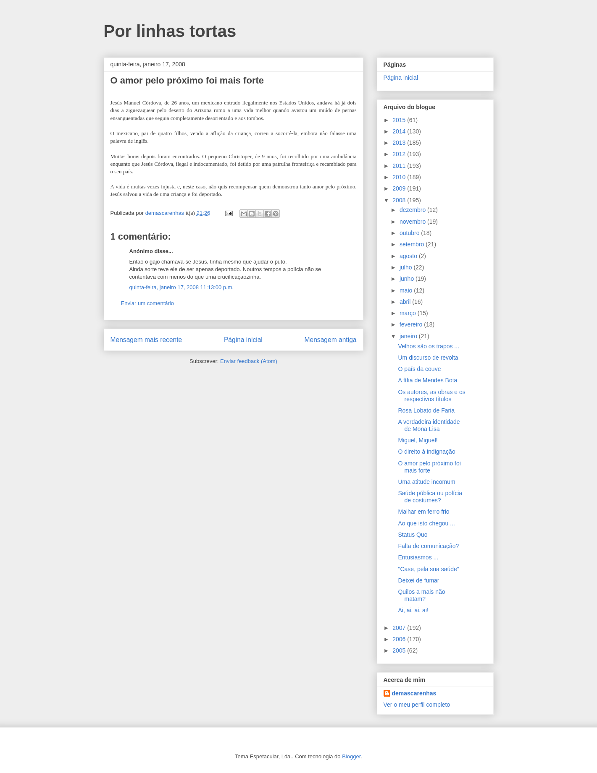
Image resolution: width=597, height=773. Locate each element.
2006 (399, 639)
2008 (399, 200)
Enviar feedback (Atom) (248, 361)
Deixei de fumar (418, 580)
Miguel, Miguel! (417, 440)
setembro (413, 244)
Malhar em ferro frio (423, 511)
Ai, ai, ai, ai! (413, 610)
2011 (399, 165)
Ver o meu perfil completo (417, 704)
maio (407, 290)
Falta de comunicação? (428, 546)
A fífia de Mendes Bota (427, 380)
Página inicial (243, 339)
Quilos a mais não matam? (421, 595)
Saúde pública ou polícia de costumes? (430, 497)
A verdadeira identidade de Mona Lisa (429, 425)
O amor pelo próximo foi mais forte (429, 467)
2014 (399, 131)
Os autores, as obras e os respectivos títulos (431, 395)
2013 (399, 142)
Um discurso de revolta (428, 357)
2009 (399, 188)
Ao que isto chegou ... (426, 523)
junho (408, 278)
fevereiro (412, 324)
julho (406, 267)
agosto (409, 256)
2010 (399, 177)
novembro (413, 221)
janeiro (409, 336)
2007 (399, 627)
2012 (399, 154)
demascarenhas (414, 693)
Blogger (351, 756)
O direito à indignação (426, 451)
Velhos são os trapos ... (428, 346)
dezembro (413, 209)
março (409, 313)
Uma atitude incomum (426, 481)
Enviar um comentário (147, 303)
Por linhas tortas (170, 31)
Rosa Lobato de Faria (426, 410)
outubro (410, 233)
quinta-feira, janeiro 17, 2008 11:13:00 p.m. (181, 287)
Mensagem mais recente (146, 339)
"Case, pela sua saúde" (428, 569)
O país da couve (419, 369)
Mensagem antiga (331, 339)
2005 (399, 650)
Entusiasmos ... (418, 557)
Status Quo (412, 534)
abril (406, 301)
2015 (399, 120)
